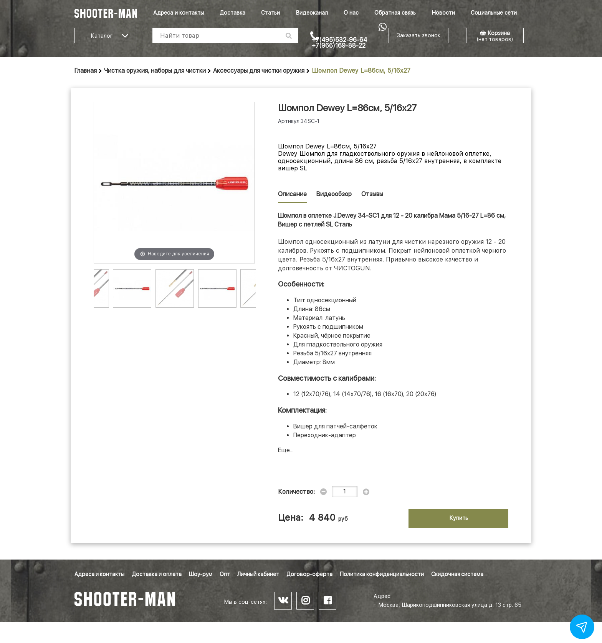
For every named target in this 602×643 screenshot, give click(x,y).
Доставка (232, 13)
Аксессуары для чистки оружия (258, 70)
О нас (351, 13)
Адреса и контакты (178, 13)
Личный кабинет (258, 574)
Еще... (285, 450)
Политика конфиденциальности (382, 574)
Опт (225, 574)
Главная (85, 70)
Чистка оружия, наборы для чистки (155, 70)
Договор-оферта (309, 574)
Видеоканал (312, 13)
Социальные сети (494, 13)
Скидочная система (457, 574)
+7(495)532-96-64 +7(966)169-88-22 (339, 42)
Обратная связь (395, 13)
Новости (443, 13)
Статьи (270, 13)
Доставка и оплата (157, 574)
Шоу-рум (200, 574)
